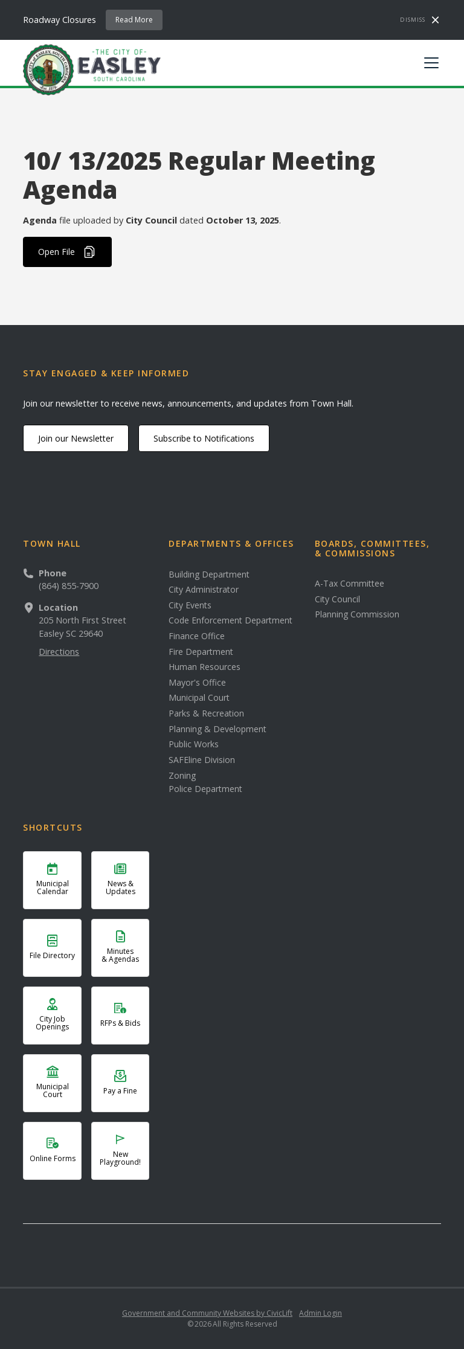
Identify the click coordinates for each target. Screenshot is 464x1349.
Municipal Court (199, 698)
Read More (134, 19)
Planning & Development (217, 729)
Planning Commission (357, 614)
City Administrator (204, 589)
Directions (59, 651)
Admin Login (320, 1313)
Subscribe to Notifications (203, 438)
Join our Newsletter (76, 438)
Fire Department (201, 652)
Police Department (205, 789)
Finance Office (197, 636)
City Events (190, 605)
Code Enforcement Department (230, 620)
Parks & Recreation (206, 713)
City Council (337, 599)
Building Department (209, 574)
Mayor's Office (197, 682)
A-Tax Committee (349, 583)
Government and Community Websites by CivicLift (207, 1313)
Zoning (182, 776)
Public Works (194, 744)
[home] (92, 68)
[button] (429, 62)
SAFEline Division (202, 760)
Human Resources (204, 667)
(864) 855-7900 (68, 585)
